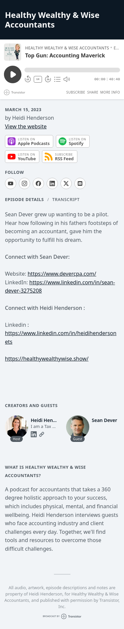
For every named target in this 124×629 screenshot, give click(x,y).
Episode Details (24, 199)
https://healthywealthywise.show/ (47, 358)
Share (93, 92)
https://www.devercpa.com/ (61, 273)
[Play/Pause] (12, 52)
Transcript (66, 199)
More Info (110, 92)
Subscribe (75, 92)
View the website (26, 126)
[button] (72, 70)
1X (38, 79)
